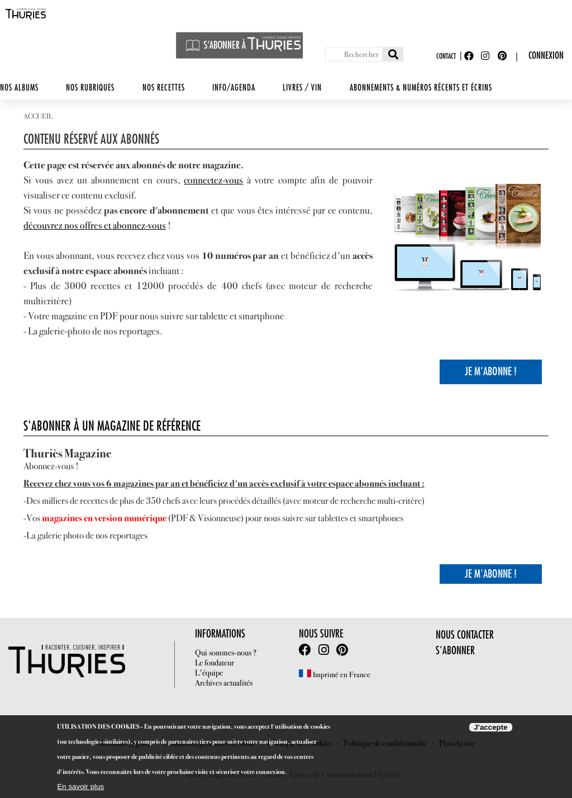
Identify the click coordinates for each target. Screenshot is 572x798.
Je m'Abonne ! (491, 371)
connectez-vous (213, 180)
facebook (305, 650)
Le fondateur (214, 663)
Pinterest (503, 56)
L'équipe (209, 673)
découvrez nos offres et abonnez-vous (94, 225)
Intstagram (323, 650)
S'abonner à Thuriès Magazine (239, 45)
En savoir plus (80, 786)
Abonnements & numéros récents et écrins (421, 88)
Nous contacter (465, 635)
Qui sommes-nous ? (225, 653)
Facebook (469, 56)
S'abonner (455, 650)
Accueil (38, 116)
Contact (446, 56)
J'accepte (490, 727)
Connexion (546, 55)
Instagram (486, 56)
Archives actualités (223, 683)
